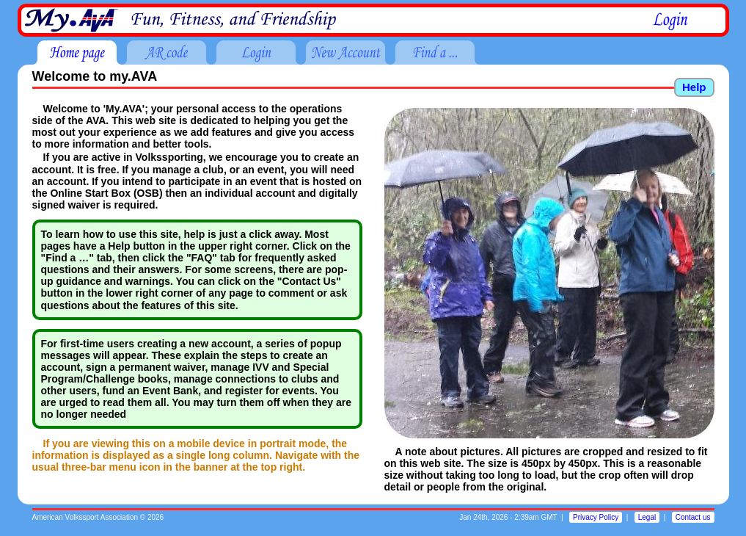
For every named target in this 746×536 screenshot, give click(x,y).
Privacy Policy (595, 517)
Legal (647, 517)
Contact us (693, 517)
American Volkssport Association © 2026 (98, 517)
